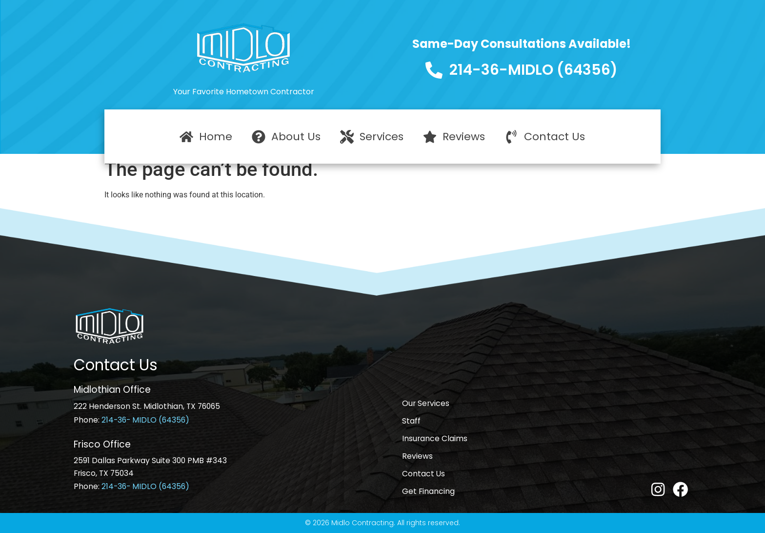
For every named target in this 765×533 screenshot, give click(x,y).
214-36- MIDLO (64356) (145, 420)
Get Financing (428, 491)
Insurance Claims (434, 438)
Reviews (417, 456)
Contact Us (423, 474)
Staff (411, 421)
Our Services (425, 403)
